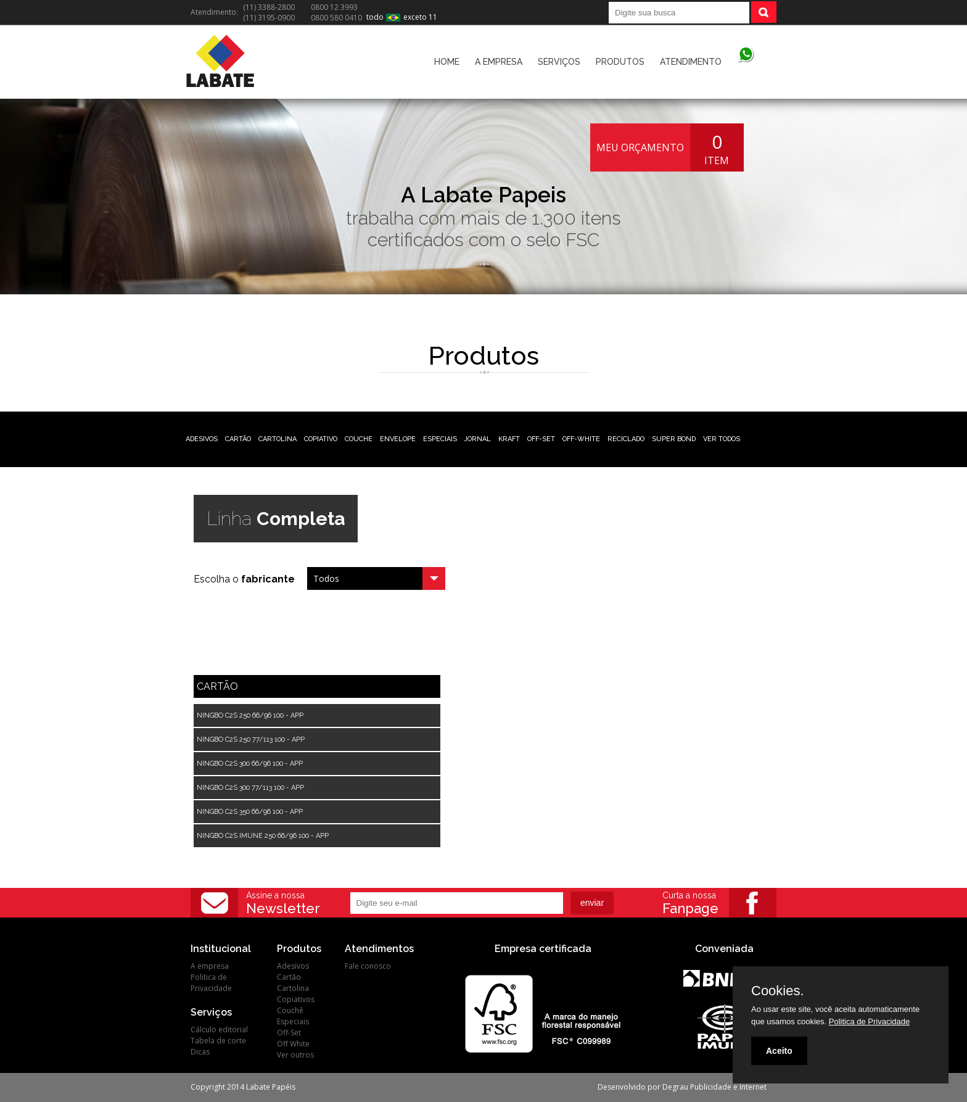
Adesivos (293, 966)
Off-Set (289, 1032)
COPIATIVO (320, 439)
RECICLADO (625, 439)
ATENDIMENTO (691, 62)
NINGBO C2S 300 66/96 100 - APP (250, 764)
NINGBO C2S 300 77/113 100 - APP (250, 788)
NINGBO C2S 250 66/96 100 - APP (250, 715)
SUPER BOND (674, 439)
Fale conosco (368, 966)
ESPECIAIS (440, 439)
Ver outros (295, 1055)
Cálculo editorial (219, 1029)
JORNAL (477, 439)
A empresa (210, 966)
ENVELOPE (398, 439)
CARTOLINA (277, 439)
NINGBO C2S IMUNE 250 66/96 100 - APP (263, 836)
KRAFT (509, 439)
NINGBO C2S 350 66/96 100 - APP (250, 812)
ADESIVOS (202, 439)
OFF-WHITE (581, 439)
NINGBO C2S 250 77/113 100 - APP (251, 739)
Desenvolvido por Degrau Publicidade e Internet (682, 1087)
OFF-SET (541, 439)
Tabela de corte (218, 1040)
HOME (446, 62)
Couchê (290, 1010)
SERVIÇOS (559, 62)
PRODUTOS (620, 62)
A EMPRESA (498, 62)
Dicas (200, 1051)
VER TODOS (721, 439)
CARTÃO (238, 439)
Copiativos (296, 999)
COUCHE (358, 439)
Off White (293, 1043)
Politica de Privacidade (211, 982)
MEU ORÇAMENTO (640, 147)
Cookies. (777, 991)
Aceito (779, 1051)
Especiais (293, 1021)
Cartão (289, 977)
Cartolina (293, 988)
